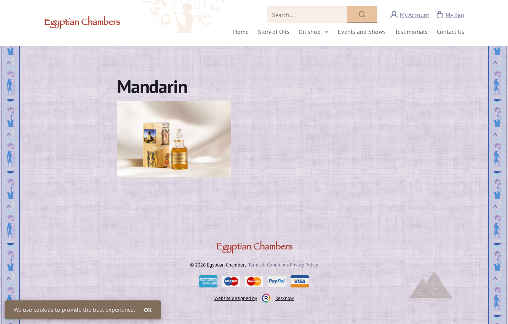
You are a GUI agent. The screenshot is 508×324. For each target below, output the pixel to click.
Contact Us (450, 31)
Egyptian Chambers (82, 23)
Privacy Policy (304, 264)
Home (241, 31)
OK (148, 310)
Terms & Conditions (268, 264)
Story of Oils (273, 31)
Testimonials (411, 31)
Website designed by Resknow (254, 298)
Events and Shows (362, 31)
